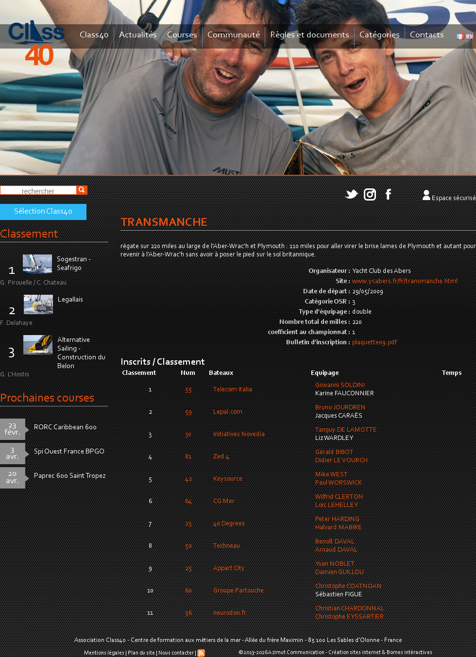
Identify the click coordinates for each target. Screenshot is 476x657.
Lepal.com (227, 412)
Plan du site (141, 653)
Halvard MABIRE (338, 527)
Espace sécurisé (454, 198)
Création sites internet (354, 653)
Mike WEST (331, 475)
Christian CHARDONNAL (349, 609)
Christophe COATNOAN (348, 586)
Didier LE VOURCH (341, 460)
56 (188, 613)
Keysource (227, 479)
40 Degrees (229, 524)
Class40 (94, 35)
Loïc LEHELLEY (336, 505)
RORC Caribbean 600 (65, 427)
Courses (182, 35)
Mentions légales (104, 653)
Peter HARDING (337, 519)
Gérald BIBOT (334, 452)
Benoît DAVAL (335, 542)
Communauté (233, 35)
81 (188, 457)
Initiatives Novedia (239, 434)
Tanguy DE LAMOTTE (346, 430)
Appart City (229, 568)
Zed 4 (221, 457)
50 (188, 546)
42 (188, 479)
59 (188, 412)
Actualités (138, 35)
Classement (29, 234)
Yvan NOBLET (335, 564)
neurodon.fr (229, 613)
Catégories (379, 35)
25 (188, 568)
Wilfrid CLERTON (339, 497)
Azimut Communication (296, 653)
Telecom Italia (232, 390)
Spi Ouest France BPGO (69, 451)
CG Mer (224, 501)
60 (188, 591)
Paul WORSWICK (338, 483)
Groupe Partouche (238, 591)
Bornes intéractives (409, 653)
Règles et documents (309, 35)
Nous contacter (176, 653)
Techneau (226, 546)
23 (188, 524)
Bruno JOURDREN (340, 407)
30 (188, 434)
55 (188, 390)
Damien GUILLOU (339, 572)
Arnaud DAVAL (336, 550)
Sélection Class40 (43, 212)
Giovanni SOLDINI (340, 385)
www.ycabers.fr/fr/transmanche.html (405, 281)
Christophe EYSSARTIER (349, 617)
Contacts (427, 35)
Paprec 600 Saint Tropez (70, 476)
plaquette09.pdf (374, 342)
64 (188, 501)
